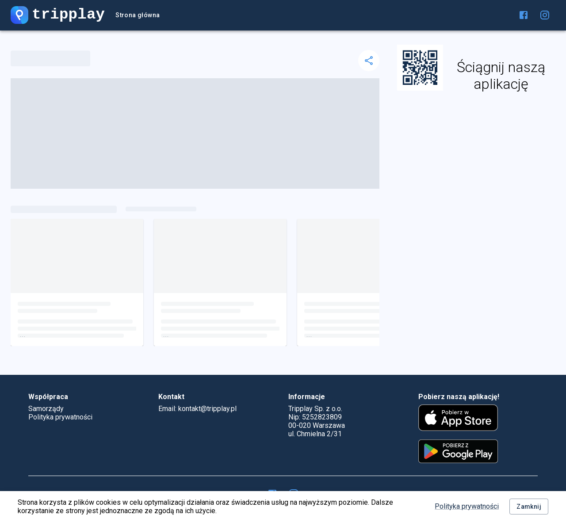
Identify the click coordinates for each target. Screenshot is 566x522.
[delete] (368, 60)
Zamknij (529, 506)
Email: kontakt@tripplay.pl (197, 408)
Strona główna (137, 15)
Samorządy (46, 408)
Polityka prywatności (467, 506)
